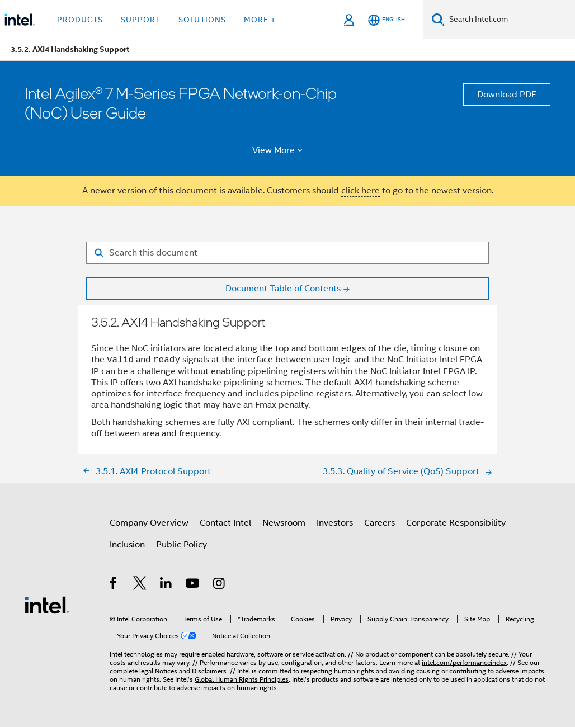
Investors (335, 522)
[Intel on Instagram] (219, 585)
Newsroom (283, 522)
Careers (379, 522)
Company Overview (149, 522)
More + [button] (260, 20)
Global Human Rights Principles (242, 679)
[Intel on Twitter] (140, 585)
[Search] (438, 19)
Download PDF (506, 94)
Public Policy (181, 544)
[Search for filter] (287, 253)
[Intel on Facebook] (113, 585)
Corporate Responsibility (456, 522)
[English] (386, 20)
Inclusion (127, 544)
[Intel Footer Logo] (47, 604)
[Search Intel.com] (510, 19)
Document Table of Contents (283, 288)
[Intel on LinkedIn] (166, 585)
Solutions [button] (202, 20)
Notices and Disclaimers (191, 671)
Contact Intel (225, 522)
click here (360, 190)
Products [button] (80, 20)
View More (279, 150)
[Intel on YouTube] (193, 585)
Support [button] (141, 20)
